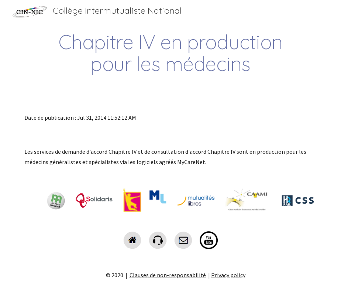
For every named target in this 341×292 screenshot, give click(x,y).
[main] (170, 53)
